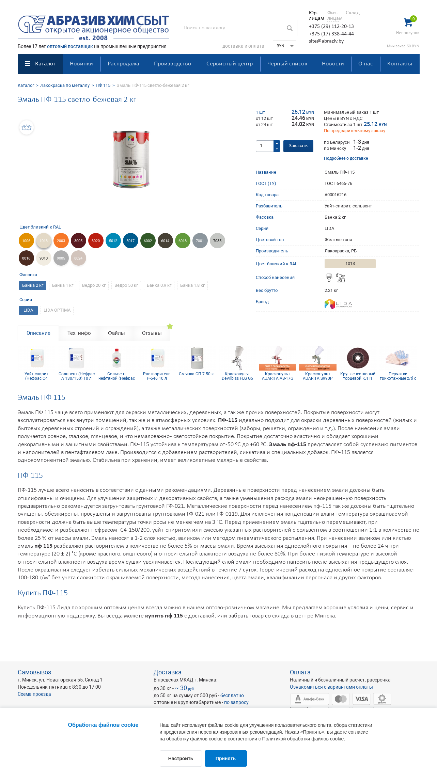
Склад (353, 13)
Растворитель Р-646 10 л (157, 376)
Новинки (81, 64)
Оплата (300, 672)
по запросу (236, 702)
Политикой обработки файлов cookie (303, 738)
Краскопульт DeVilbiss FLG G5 (237, 376)
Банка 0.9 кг (159, 285)
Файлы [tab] (116, 333)
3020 (96, 241)
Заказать (298, 145)
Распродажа (123, 64)
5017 (130, 241)
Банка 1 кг (62, 285)
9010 (44, 258)
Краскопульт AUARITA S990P (318, 376)
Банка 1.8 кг (192, 285)
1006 (26, 241)
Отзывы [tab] (152, 333)
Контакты (399, 64)
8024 (78, 258)
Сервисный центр (229, 64)
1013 (44, 241)
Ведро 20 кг (94, 285)
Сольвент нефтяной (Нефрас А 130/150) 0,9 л (116, 376)
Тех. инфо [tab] (79, 333)
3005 (78, 241)
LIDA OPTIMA (57, 310)
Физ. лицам (333, 15)
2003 (61, 241)
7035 (217, 241)
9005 (61, 258)
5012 (113, 241)
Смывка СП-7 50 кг (197, 374)
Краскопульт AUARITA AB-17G (277, 376)
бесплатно (232, 695)
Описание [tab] (38, 333)
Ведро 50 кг (126, 285)
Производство (172, 64)
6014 (165, 241)
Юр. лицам (315, 15)
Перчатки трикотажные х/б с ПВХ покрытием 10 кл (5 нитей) (398, 376)
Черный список (287, 64)
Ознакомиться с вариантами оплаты (331, 687)
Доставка (168, 672)
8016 (26, 258)
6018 (182, 241)
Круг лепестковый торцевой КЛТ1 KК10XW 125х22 (357, 376)
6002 (148, 241)
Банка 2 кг (32, 285)
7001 (200, 241)
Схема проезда (34, 694)
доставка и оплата (243, 46)
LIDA (28, 310)
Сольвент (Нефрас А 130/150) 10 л (77, 376)
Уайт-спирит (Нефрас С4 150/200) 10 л (36, 376)
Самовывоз (34, 672)
